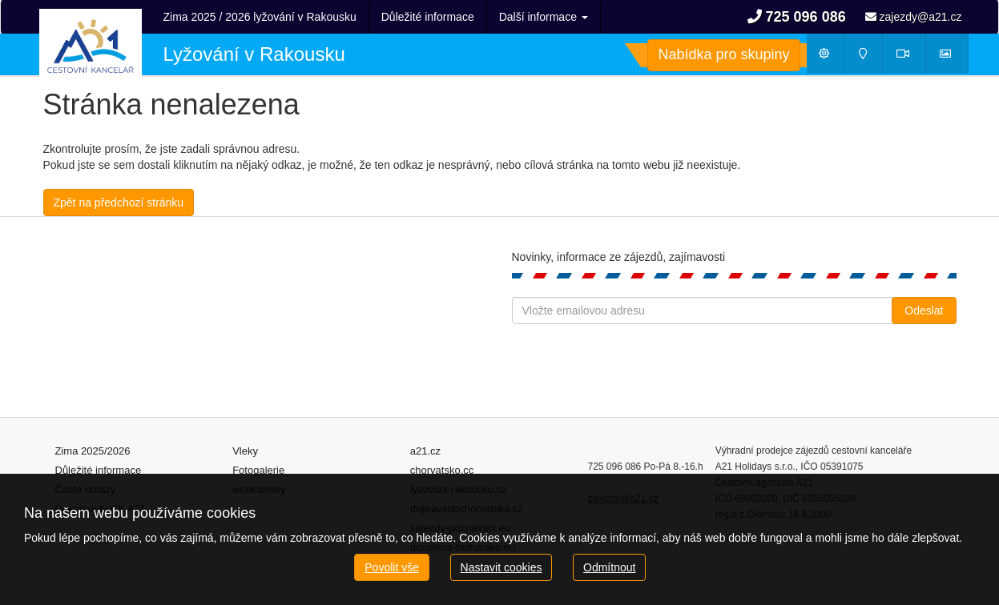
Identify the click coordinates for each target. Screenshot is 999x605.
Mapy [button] (869, 57)
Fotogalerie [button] (953, 57)
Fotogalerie (258, 470)
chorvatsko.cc (441, 470)
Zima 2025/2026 (93, 451)
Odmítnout (609, 567)
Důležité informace (427, 16)
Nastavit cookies (501, 567)
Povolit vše (392, 567)
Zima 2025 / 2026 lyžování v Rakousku (259, 16)
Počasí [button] (831, 57)
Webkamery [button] (911, 57)
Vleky (245, 451)
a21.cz (425, 451)
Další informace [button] (543, 16)
